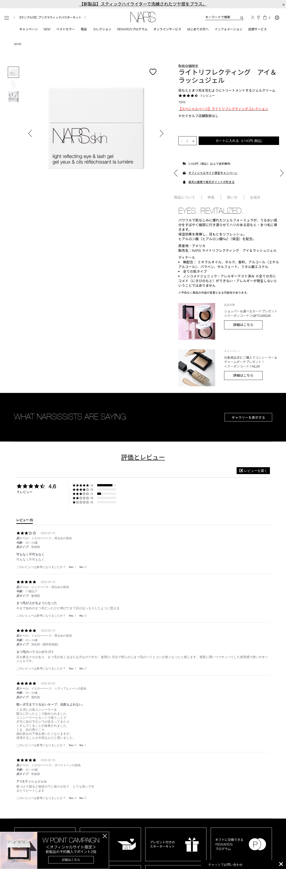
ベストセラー (61, 30)
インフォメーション (233, 30)
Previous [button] (14, 18)
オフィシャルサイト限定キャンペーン (213, 173)
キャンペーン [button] (21, 30)
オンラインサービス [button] (168, 30)
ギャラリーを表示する (248, 418)
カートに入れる (238, 141)
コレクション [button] (99, 30)
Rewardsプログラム (131, 30)
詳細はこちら (243, 326)
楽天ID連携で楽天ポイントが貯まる (211, 183)
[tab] (24, 522)
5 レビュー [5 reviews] (208, 96)
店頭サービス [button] (264, 30)
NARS (18, 45)
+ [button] (193, 141)
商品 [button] (80, 30)
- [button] (181, 141)
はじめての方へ (201, 30)
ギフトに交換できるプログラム (229, 845)
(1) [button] (91, 494)
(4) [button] (91, 486)
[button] (253, 471)
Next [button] (85, 18)
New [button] (41, 30)
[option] (57, 18)
